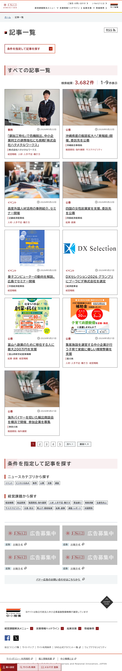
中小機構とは (68, 659)
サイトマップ (28, 648)
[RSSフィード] (110, 30)
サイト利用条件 (44, 648)
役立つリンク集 (12, 648)
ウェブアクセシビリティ (95, 648)
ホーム (8, 17)
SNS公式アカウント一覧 (67, 648)
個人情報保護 (47, 659)
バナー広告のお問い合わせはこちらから (61, 579)
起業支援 (73, 628)
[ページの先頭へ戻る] (106, 602)
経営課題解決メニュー (17, 628)
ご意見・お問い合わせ (76, 3)
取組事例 (90, 628)
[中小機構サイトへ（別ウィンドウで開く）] (114, 5)
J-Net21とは (98, 3)
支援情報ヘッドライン (48, 628)
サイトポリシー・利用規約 (19, 659)
